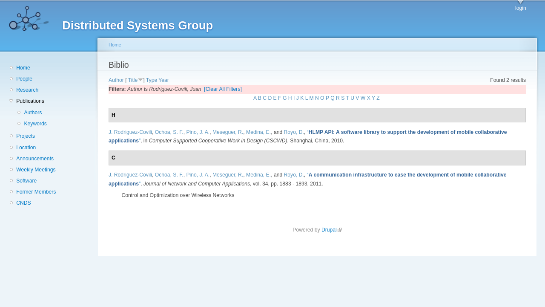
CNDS (23, 203)
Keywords (35, 124)
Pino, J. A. (197, 132)
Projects (25, 136)
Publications (30, 101)
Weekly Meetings (35, 170)
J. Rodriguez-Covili (130, 132)
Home (23, 68)
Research (27, 90)
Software (26, 181)
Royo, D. (294, 132)
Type (151, 80)
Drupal (331, 230)
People (24, 79)
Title (133, 80)
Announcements (35, 159)
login (520, 8)
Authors (33, 113)
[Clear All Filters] (223, 89)
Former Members (36, 192)
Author (116, 80)
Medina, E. (258, 132)
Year (163, 80)
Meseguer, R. (227, 132)
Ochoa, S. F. (169, 132)
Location (26, 148)
